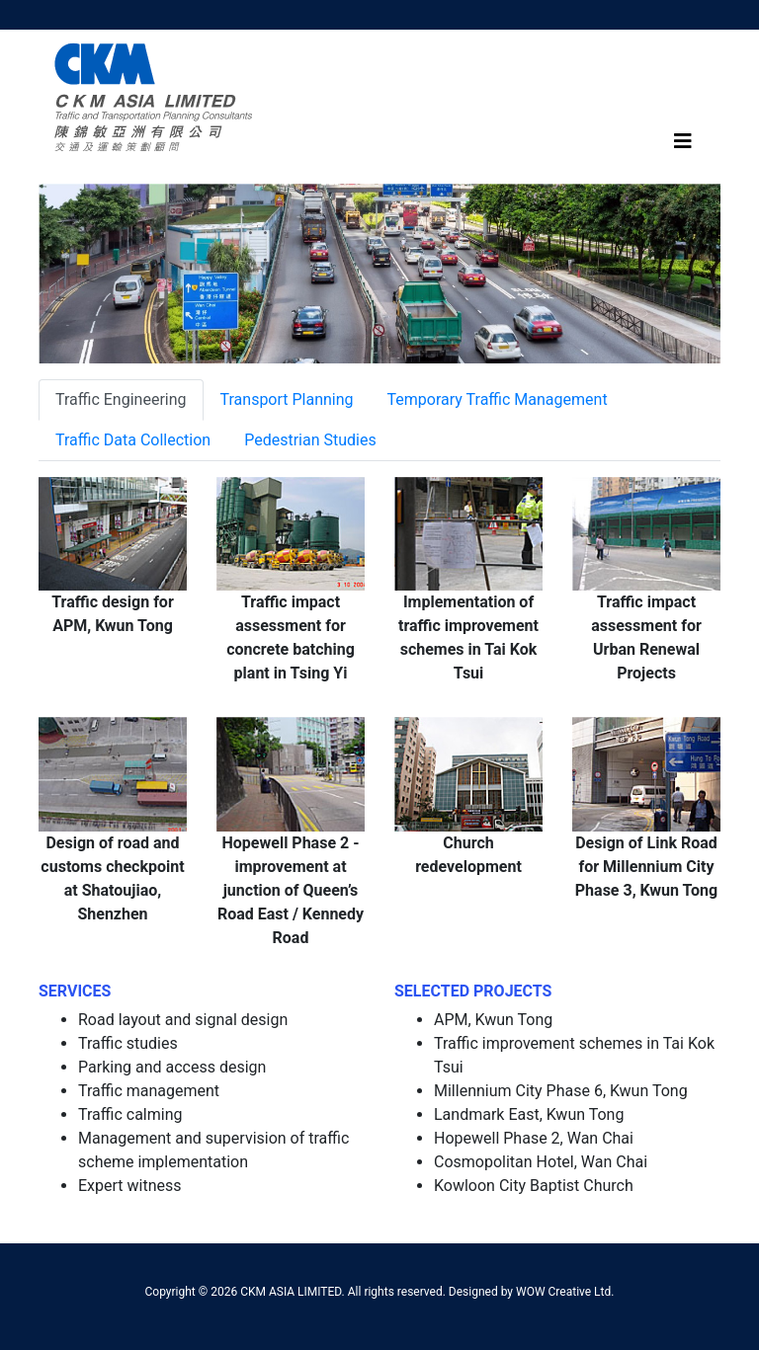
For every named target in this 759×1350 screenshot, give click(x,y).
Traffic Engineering (121, 399)
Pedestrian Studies (310, 440)
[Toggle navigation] (683, 141)
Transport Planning (287, 399)
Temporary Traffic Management (497, 399)
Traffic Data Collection (133, 440)
